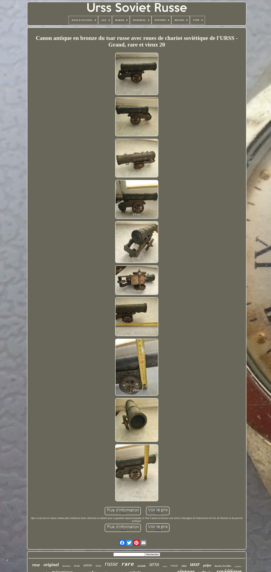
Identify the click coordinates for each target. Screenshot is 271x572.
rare (127, 564)
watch (165, 566)
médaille (141, 566)
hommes (238, 566)
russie (174, 565)
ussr (195, 564)
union (88, 565)
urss (154, 564)
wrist (98, 565)
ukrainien (66, 566)
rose (36, 564)
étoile (77, 565)
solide (183, 566)
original (51, 564)
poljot (207, 565)
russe (111, 563)
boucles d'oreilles (223, 566)
